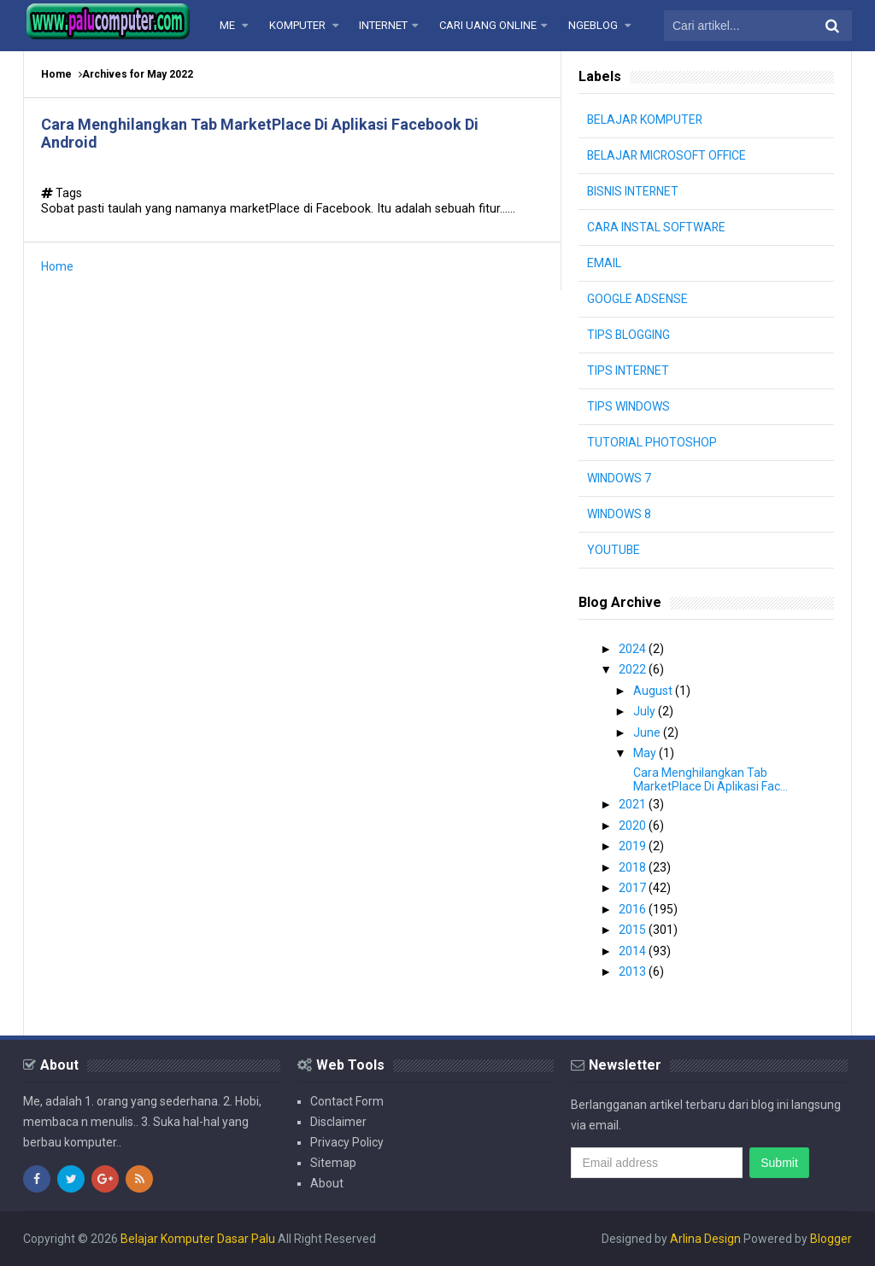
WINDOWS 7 (619, 478)
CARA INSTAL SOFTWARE (657, 227)
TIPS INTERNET (628, 370)
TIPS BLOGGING (629, 334)
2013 (634, 971)
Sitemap (333, 1163)
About (327, 1183)
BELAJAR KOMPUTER (646, 119)
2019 (634, 846)
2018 (634, 867)
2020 (634, 825)
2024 (634, 649)
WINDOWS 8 (619, 514)
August (654, 690)
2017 (634, 888)
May (646, 753)
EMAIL (604, 263)
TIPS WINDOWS (628, 406)
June (648, 732)
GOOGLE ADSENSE (637, 299)
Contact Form (347, 1101)
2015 (634, 929)
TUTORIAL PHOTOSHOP (652, 442)
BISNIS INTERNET (633, 191)
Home (56, 74)
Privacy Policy (347, 1142)
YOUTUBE (614, 550)
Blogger (831, 1239)
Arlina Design (705, 1239)
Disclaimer (338, 1122)
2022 (634, 669)
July (645, 711)
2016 (634, 909)
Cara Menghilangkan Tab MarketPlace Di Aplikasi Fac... (710, 779)
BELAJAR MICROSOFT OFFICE (668, 155)
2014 (634, 951)
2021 (634, 804)
